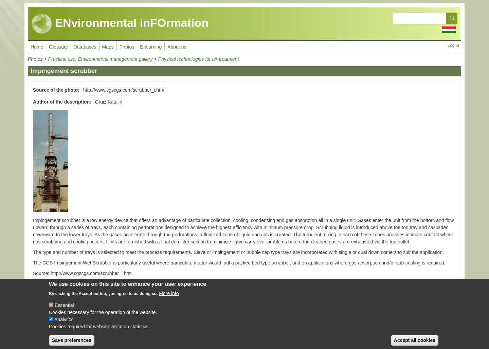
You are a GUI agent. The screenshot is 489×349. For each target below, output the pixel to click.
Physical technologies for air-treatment (198, 59)
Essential (64, 310)
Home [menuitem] (37, 47)
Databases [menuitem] (85, 47)
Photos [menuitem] (127, 47)
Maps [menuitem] (108, 47)
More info (169, 298)
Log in (453, 45)
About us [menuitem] (176, 47)
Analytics (63, 324)
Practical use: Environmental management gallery (100, 59)
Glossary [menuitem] (58, 47)
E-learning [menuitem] (151, 47)
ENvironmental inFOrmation (120, 24)
